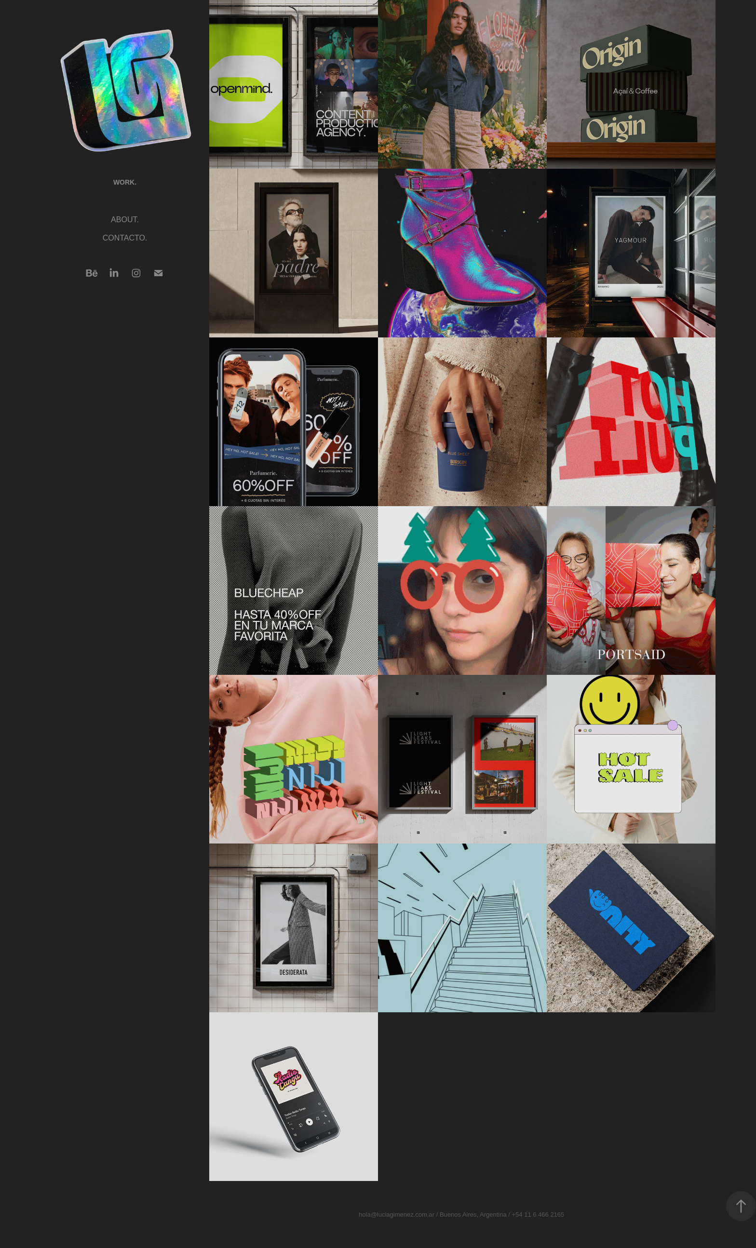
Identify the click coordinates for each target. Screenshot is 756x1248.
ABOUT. (125, 219)
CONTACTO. (125, 238)
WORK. (124, 182)
